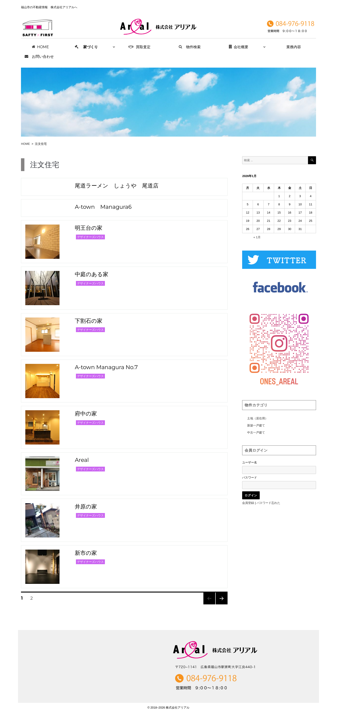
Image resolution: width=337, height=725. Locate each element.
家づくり (90, 47)
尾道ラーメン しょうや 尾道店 (116, 185)
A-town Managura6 (103, 207)
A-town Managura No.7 (106, 367)
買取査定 (143, 47)
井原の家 (86, 506)
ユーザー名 (249, 462)
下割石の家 (88, 321)
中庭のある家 (91, 274)
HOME (43, 47)
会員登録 (248, 503)
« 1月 (257, 237)
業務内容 (293, 47)
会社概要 (241, 47)
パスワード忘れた (268, 503)
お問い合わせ (43, 56)
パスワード (249, 477)
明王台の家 (88, 228)
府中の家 (86, 413)
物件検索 (193, 47)
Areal (82, 460)
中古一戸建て (256, 432)
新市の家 (86, 553)
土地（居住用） (257, 418)
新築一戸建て (256, 425)
